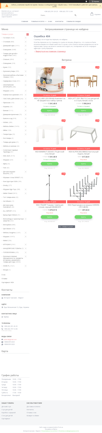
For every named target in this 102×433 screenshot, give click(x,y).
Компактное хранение (11, 95)
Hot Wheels (7, 201)
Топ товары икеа (9, 197)
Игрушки (6, 91)
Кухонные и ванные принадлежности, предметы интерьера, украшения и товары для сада (13, 259)
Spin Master (7, 229)
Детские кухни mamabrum (8, 206)
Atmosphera (7, 225)
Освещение (7, 50)
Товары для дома (9, 142)
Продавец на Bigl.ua (51, 429)
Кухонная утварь (9, 71)
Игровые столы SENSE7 (11, 177)
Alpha (5, 164)
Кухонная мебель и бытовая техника (13, 76)
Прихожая (6, 103)
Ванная (5, 110)
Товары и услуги (37, 21)
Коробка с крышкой (9, 413)
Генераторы (7, 134)
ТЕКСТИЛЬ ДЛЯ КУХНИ (11, 99)
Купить (49, 110)
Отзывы (4, 279)
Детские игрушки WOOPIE (9, 172)
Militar (5, 130)
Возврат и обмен (33, 416)
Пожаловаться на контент (49, 431)
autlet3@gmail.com (10, 339)
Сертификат (6, 419)
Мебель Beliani (8, 126)
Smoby (5, 185)
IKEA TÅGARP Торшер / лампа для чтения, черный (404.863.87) (49, 206)
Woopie (5, 270)
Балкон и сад (7, 118)
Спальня (6, 59)
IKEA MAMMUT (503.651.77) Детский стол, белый (49, 153)
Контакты (59, 21)
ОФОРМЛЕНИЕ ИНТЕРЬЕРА (8, 86)
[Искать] (75, 15)
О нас (50, 21)
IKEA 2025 (6, 156)
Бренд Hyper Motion (10, 215)
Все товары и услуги (66, 227)
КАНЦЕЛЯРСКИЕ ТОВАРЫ (12, 248)
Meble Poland (7, 193)
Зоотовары (7, 138)
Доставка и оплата (33, 407)
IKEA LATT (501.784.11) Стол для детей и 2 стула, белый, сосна (83, 99)
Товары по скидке (73, 21)
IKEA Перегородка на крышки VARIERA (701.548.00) (83, 206)
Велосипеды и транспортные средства (13, 220)
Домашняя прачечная (11, 114)
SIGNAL (5, 122)
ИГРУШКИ (7, 244)
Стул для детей (7, 410)
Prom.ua (60, 427)
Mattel (5, 240)
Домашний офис (9, 46)
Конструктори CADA (10, 181)
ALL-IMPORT (7, 211)
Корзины (6, 107)
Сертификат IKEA (8, 282)
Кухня (5, 67)
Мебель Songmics (9, 233)
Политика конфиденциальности (69, 431)
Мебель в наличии (9, 146)
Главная (24, 21)
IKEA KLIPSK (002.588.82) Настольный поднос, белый (83, 153)
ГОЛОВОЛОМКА (9, 252)
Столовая (6, 42)
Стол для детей (7, 416)
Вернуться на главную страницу (51, 51)
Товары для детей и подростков (10, 54)
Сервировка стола (9, 81)
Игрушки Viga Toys (9, 189)
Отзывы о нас (31, 413)
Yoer (4, 168)
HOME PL (6, 266)
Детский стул (6, 407)
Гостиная (6, 38)
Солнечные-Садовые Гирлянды (10, 151)
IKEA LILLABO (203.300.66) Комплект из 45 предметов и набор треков (49, 99)
